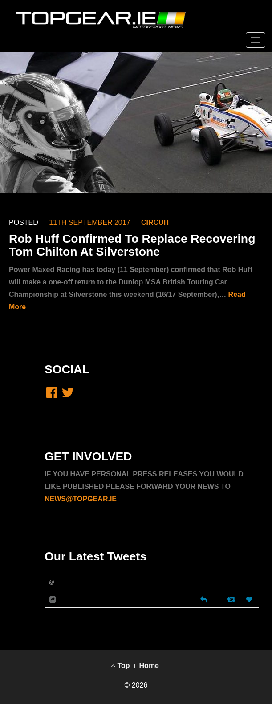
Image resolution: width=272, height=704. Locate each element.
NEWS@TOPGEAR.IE (81, 499)
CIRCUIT (155, 222)
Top (120, 665)
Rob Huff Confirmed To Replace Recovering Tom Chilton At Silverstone (132, 245)
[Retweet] (232, 599)
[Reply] (203, 599)
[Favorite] (250, 600)
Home (149, 665)
